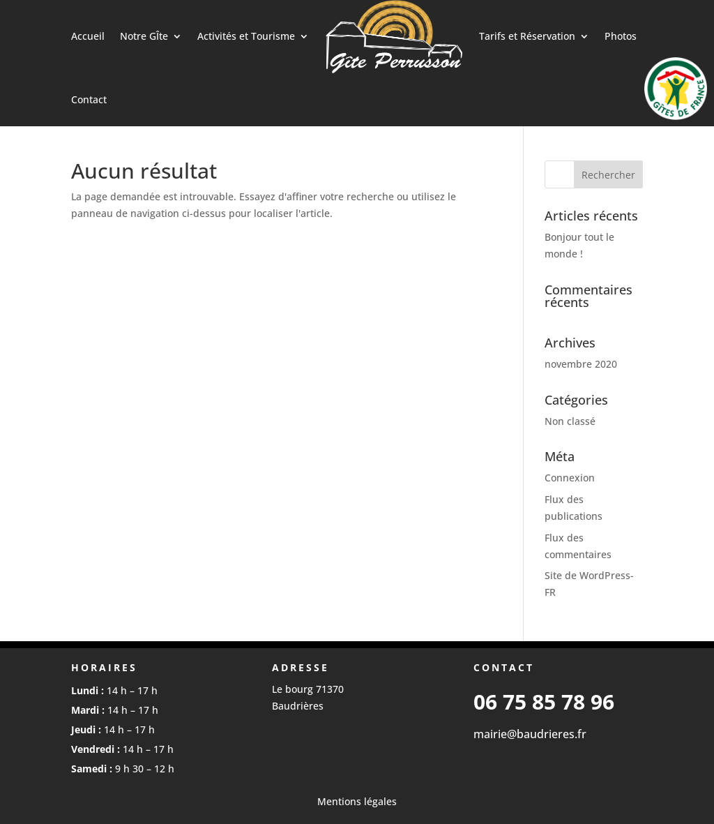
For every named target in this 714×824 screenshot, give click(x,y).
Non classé (570, 421)
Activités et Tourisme (246, 36)
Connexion (570, 477)
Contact (89, 99)
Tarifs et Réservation (527, 36)
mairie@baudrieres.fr (529, 734)
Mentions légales (357, 801)
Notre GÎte (144, 36)
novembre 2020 (581, 363)
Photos (621, 36)
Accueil (88, 36)
